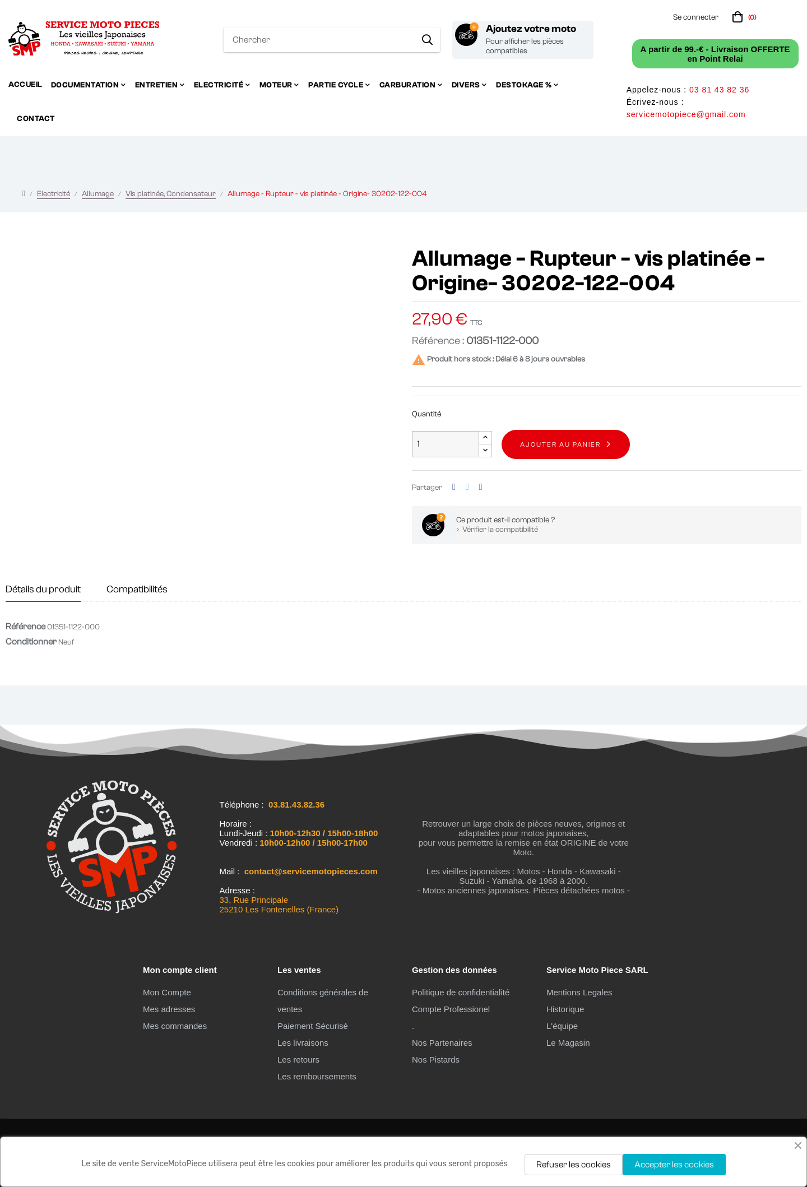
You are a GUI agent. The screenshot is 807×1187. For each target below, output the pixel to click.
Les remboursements (316, 1076)
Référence (25, 627)
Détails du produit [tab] (43, 589)
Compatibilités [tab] (137, 589)
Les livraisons (302, 1042)
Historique (565, 1009)
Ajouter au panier (560, 444)
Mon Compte (167, 992)
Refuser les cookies (573, 1165)
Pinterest (481, 487)
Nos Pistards (436, 1059)
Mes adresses (169, 1009)
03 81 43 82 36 (719, 89)
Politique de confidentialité (460, 992)
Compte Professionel (451, 1009)
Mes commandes (175, 1026)
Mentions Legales (579, 992)
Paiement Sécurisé (312, 1026)
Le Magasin (568, 1042)
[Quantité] (445, 444)
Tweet (467, 487)
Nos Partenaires (442, 1042)
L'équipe (562, 1026)
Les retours (298, 1059)
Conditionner (31, 642)
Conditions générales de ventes (322, 1000)
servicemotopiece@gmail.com (686, 114)
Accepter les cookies (674, 1165)
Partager (454, 487)
